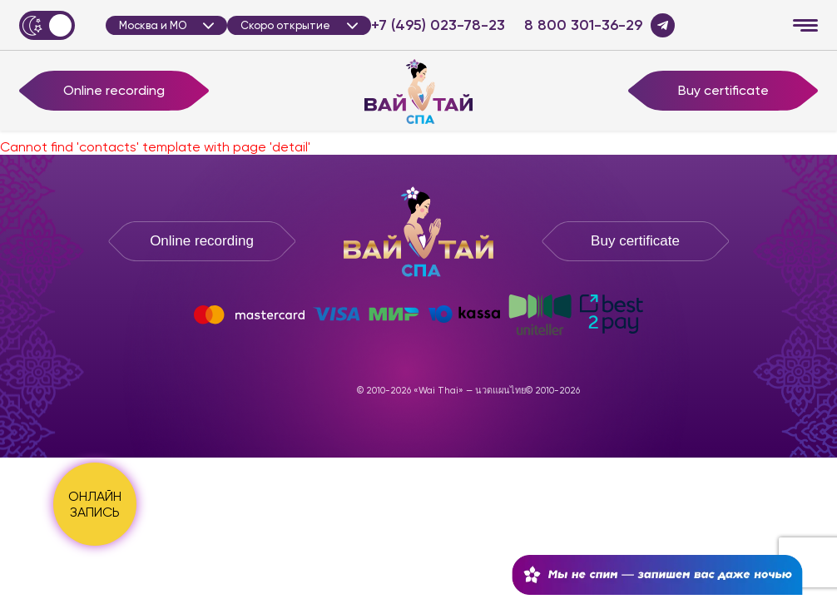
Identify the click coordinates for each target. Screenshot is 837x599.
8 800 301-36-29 (583, 25)
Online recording (114, 90)
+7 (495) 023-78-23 (438, 25)
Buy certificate (723, 90)
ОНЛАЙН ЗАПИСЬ (94, 504)
